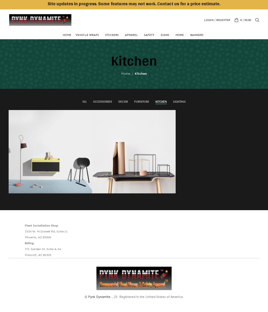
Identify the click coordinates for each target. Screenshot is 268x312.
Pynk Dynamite (99, 297)
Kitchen (141, 74)
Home (125, 74)
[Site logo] (40, 20)
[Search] (257, 20)
